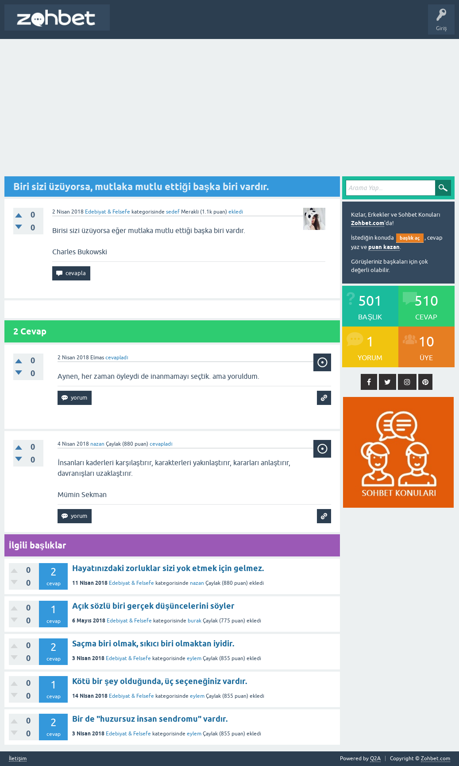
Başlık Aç (126, 23)
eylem (194, 658)
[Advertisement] (229, 105)
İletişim (18, 759)
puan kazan (384, 247)
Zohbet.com (367, 223)
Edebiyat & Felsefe (107, 212)
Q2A (375, 758)
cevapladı (116, 357)
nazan (197, 583)
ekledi (235, 212)
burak (194, 621)
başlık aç (410, 238)
